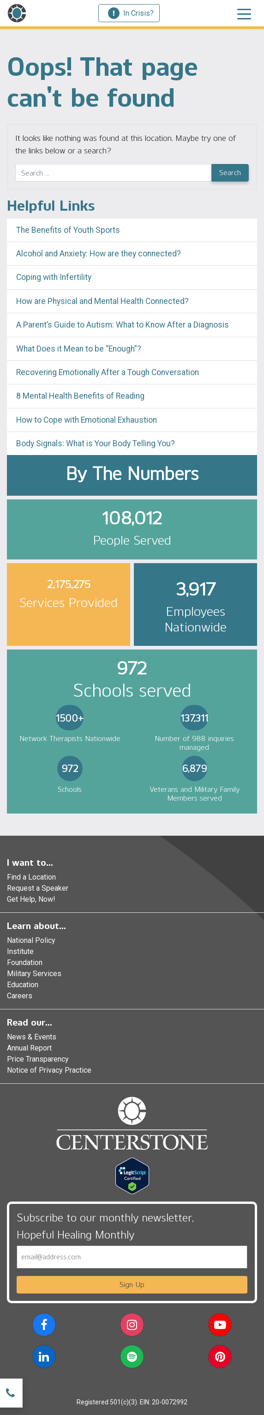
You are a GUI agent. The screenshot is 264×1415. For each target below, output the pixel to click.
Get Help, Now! (31, 899)
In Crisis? (131, 13)
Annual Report (29, 1048)
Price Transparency (38, 1059)
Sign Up (132, 1284)
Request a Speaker (37, 888)
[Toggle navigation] (244, 13)
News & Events (31, 1036)
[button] (44, 1326)
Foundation (24, 962)
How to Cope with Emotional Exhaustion (86, 420)
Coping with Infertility (53, 277)
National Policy (31, 940)
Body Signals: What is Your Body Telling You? (95, 443)
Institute (20, 951)
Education (22, 984)
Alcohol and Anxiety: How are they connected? (98, 253)
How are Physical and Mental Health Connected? (102, 301)
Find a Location (31, 877)
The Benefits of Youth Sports (68, 230)
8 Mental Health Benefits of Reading (80, 396)
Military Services (34, 973)
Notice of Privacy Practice (49, 1070)
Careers (19, 995)
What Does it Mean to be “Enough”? (78, 348)
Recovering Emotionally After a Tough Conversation (107, 372)
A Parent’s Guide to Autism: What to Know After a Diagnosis (122, 324)
